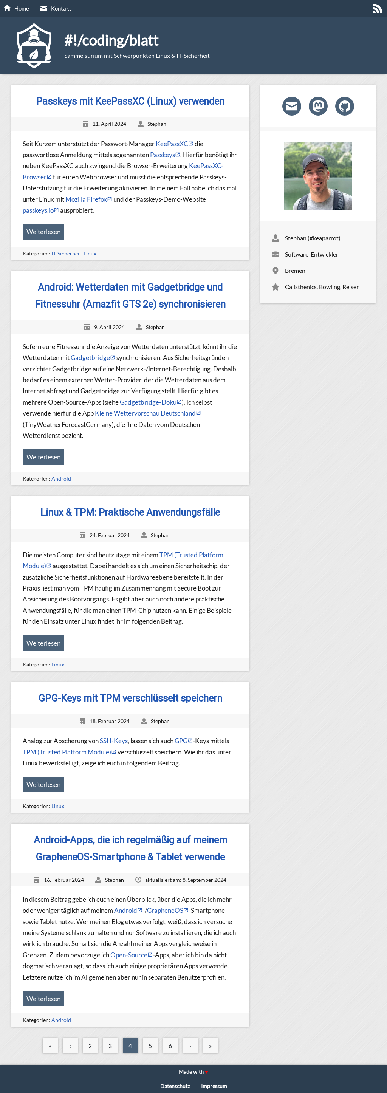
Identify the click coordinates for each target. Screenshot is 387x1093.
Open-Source (128, 955)
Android (61, 478)
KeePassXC (172, 144)
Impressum (214, 1086)
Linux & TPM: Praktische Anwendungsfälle (130, 512)
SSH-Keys (114, 741)
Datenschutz (175, 1086)
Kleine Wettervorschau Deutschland (145, 413)
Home (21, 8)
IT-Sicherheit (66, 253)
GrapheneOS (165, 910)
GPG (181, 741)
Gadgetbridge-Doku (148, 402)
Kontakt (61, 8)
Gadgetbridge (90, 358)
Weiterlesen (43, 232)
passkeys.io (38, 210)
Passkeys (162, 155)
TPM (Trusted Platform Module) (67, 752)
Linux (90, 253)
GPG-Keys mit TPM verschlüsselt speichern (130, 698)
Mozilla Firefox (86, 199)
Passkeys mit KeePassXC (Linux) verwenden (130, 101)
